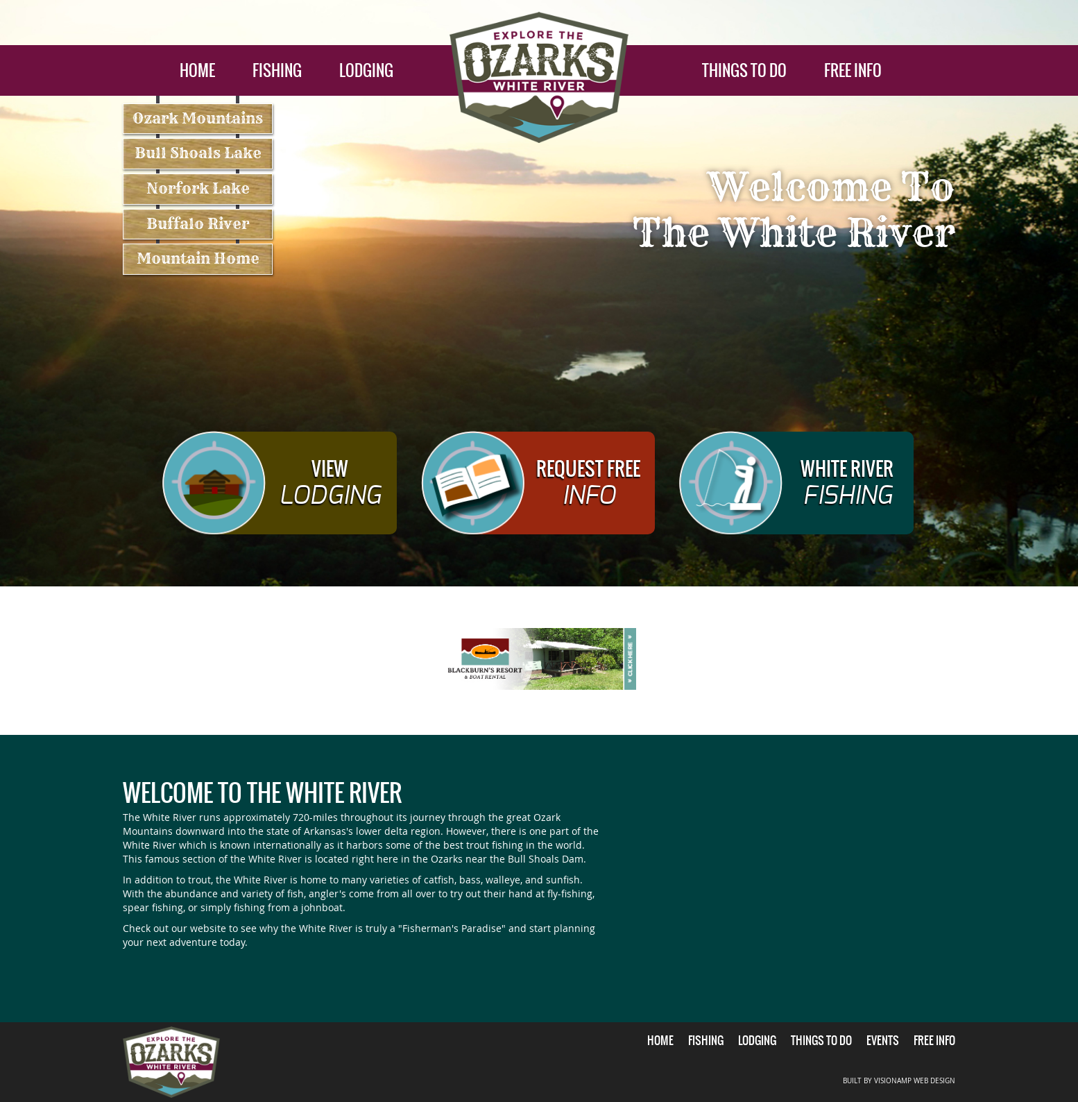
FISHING (277, 70)
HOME (197, 70)
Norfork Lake (198, 188)
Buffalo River (197, 223)
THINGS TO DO (744, 70)
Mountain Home (198, 258)
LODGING (366, 70)
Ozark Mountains (197, 118)
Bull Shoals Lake (198, 153)
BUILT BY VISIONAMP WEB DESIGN (899, 1080)
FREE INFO (853, 70)
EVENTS (882, 1040)
